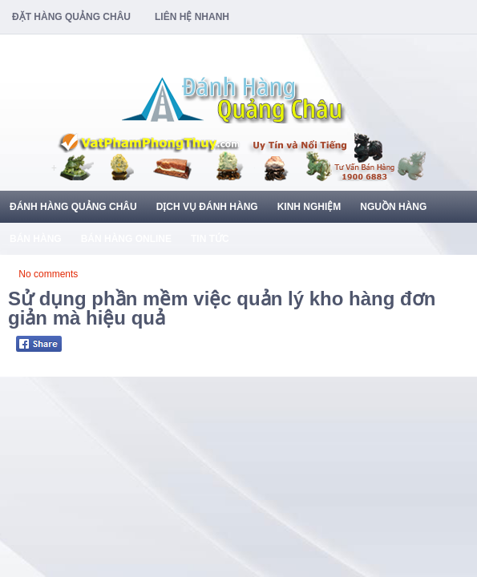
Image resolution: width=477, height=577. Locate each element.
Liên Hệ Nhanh (192, 16)
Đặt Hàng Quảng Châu (71, 16)
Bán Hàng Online (126, 238)
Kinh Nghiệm (309, 206)
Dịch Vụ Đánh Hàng (207, 206)
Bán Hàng (36, 238)
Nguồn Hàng (393, 206)
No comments (48, 274)
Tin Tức (210, 238)
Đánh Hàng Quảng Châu (73, 206)
